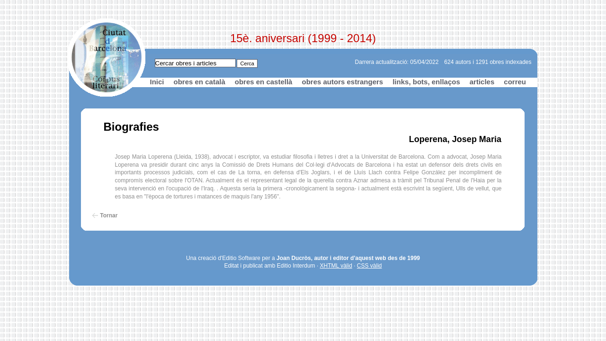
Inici (157, 82)
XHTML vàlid (336, 265)
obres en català (199, 82)
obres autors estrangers (342, 82)
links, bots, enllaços (426, 82)
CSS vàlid (369, 265)
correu (515, 82)
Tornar (108, 215)
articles (482, 82)
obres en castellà (264, 82)
